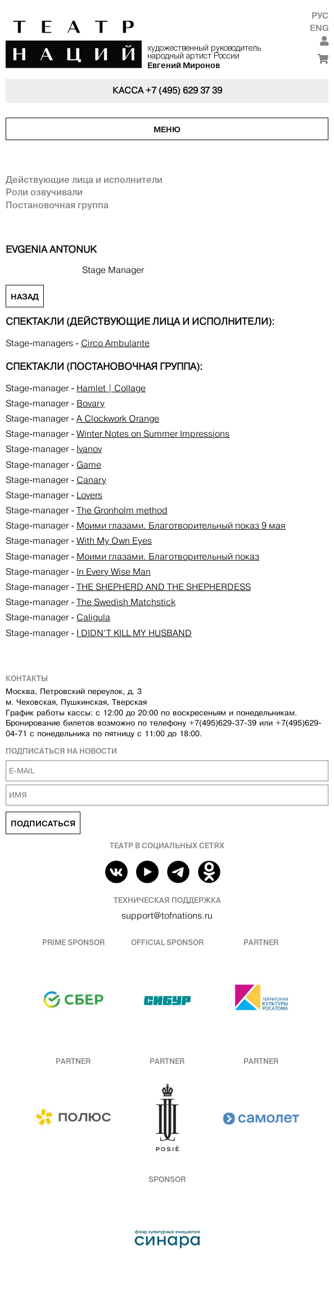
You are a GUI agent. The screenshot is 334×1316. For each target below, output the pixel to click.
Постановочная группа (57, 205)
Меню (167, 129)
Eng (319, 28)
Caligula (93, 617)
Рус (320, 15)
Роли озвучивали (44, 192)
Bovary (90, 403)
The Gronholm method (122, 510)
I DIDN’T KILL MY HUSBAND (134, 633)
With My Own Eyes (114, 540)
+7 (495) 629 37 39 (184, 90)
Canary (91, 480)
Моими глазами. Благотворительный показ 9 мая (181, 525)
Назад (25, 297)
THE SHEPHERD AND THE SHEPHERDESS (163, 586)
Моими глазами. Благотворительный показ (167, 556)
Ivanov (89, 449)
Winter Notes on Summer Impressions (152, 433)
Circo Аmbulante (115, 343)
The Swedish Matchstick (125, 602)
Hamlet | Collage (111, 388)
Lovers (89, 495)
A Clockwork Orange (117, 418)
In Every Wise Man (113, 571)
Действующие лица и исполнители (84, 179)
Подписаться (43, 823)
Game (88, 464)
